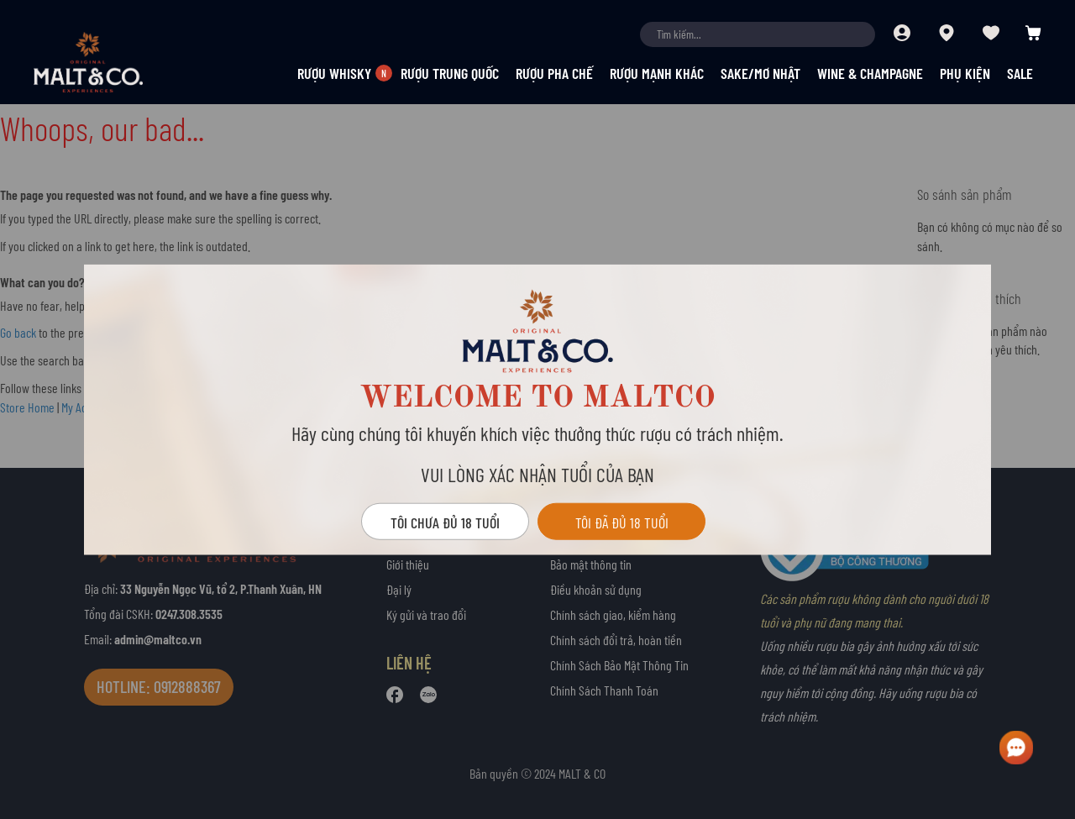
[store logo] (118, 62)
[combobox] (757, 34)
